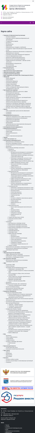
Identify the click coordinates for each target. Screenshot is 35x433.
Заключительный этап (13, 205)
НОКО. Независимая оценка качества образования (17, 110)
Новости (8, 351)
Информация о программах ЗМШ (16, 269)
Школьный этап (12, 150)
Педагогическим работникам (13, 121)
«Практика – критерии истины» (15, 304)
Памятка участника (15, 195)
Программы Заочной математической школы (16, 267)
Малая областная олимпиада (15, 233)
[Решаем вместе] (17, 397)
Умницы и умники (12, 245)
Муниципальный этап (13, 171)
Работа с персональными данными (14, 135)
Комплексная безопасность (10, 128)
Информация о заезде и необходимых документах (18, 255)
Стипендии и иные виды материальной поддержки (18, 54)
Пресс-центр (6, 350)
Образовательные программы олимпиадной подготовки (19, 246)
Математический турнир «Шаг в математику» (16, 283)
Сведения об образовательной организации (14, 35)
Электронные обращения (12, 81)
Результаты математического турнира (17, 285)
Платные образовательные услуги (14, 56)
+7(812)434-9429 (13, 13)
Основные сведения (10, 36)
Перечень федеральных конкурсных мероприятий (20, 294)
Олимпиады (9, 221)
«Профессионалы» (10, 340)
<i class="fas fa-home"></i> (9, 138)
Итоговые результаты (16, 199)
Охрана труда (9, 131)
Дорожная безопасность (11, 133)
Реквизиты (8, 362)
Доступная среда (10, 64)
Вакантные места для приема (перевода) (15, 59)
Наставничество (9, 44)
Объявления (9, 353)
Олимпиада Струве (12, 232)
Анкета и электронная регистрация (19, 238)
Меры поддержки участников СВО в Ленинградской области (18, 75)
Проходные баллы (15, 190)
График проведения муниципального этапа (21, 178)
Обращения (6, 76)
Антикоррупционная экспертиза (13, 94)
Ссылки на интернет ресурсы (12, 286)
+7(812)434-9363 (6, 13)
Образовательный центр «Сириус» (11, 72)
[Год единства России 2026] (17, 388)
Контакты (13, 204)
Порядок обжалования (11, 84)
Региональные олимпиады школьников (17, 226)
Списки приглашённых (16, 239)
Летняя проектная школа (12, 347)
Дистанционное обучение (9, 258)
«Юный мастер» (9, 338)
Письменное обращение (11, 82)
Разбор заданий (14, 201)
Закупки (5, 137)
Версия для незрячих (7, 18)
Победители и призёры (16, 242)
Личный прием (9, 79)
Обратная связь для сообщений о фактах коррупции (18, 106)
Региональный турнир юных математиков (18, 310)
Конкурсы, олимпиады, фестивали (14, 341)
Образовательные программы (12, 431)
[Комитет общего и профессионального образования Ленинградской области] (17, 381)
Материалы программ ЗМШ (14, 279)
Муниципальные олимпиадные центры (15, 141)
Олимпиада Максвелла (13, 230)
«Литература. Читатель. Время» (15, 306)
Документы (8, 42)
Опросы (5, 109)
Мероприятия (9, 354)
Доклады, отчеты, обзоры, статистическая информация (19, 107)
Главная (7, 425)
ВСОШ (5, 251)
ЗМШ (4, 263)
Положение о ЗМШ (10, 264)
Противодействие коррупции (10, 90)
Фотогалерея (9, 356)
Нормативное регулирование (13, 119)
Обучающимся (9, 122)
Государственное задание (12, 41)
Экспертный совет (10, 69)
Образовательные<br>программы (11, 252)
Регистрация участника (16, 193)
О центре (7, 426)
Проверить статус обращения (13, 85)
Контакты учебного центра (12, 359)
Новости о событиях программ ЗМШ (16, 280)
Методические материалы (12, 96)
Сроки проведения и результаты (18, 240)
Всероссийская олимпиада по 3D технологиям (19, 227)
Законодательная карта (11, 66)
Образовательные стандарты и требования (16, 47)
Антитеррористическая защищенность (13, 127)
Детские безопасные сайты (12, 125)
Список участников (15, 211)
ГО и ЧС (7, 134)
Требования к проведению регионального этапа (22, 187)
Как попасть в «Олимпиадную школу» (15, 257)
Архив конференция (13, 332)
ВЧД (4, 334)
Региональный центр (8, 67)
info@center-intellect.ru (7, 14)
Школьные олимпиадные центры (14, 143)
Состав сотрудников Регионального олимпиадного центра (19, 144)
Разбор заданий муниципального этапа (20, 180)
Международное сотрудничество (13, 63)
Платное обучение (10, 266)
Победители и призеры (16, 212)
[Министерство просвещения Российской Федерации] (17, 372)
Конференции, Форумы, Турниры (13, 309)
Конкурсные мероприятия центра (14, 292)
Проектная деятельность (9, 346)
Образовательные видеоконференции (12, 70)
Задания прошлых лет (16, 167)
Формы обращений (10, 78)
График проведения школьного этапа (19, 162)
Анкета (12, 196)
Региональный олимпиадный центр (12, 140)
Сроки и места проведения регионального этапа (22, 189)
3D (9, 344)
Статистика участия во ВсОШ (15, 218)
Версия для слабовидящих (8, 17)
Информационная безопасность (11, 115)
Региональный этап (13, 186)
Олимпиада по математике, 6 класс (14, 289)
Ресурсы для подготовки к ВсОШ (16, 217)
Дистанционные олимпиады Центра (16, 223)
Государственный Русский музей (11, 73)
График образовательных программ (14, 254)
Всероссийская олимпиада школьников (15, 147)
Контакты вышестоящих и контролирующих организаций (19, 360)
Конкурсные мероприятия (9, 291)
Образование (9, 45)
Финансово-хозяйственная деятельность (15, 57)
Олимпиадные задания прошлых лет (19, 243)
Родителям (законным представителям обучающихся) (18, 124)
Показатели (8, 112)
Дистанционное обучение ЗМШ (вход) (15, 288)
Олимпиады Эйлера (13, 229)
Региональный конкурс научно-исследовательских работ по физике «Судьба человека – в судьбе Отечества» (20, 327)
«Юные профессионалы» (12, 337)
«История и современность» (15, 307)
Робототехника (11, 343)
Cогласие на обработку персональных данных (21, 198)
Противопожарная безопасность (13, 130)
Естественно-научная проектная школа (15, 348)
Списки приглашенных (16, 192)
